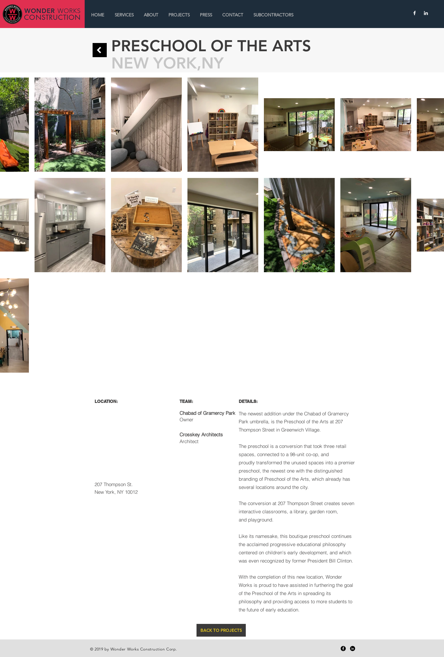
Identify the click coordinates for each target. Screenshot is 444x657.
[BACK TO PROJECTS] (221, 630)
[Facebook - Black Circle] (343, 648)
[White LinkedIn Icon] (426, 13)
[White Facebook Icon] (414, 13)
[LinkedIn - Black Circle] (352, 648)
